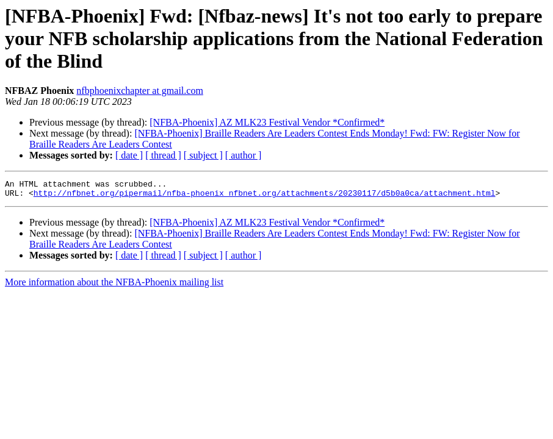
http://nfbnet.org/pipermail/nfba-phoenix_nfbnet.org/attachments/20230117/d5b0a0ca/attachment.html (265, 196)
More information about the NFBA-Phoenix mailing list (114, 285)
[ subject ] (203, 155)
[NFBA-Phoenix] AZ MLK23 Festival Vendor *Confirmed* (267, 122)
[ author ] (243, 155)
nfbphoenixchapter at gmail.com (139, 90)
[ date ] (129, 155)
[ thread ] (163, 155)
